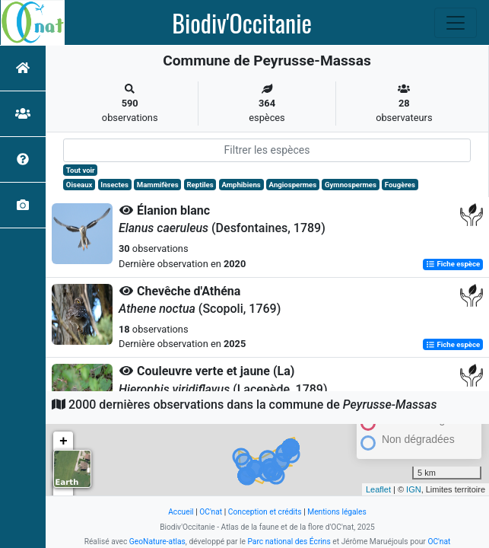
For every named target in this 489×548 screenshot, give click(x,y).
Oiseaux (79, 184)
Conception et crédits (265, 512)
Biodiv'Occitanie (242, 23)
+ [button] (63, 441)
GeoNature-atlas (157, 541)
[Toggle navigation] (455, 23)
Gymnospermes (350, 184)
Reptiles (199, 184)
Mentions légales (337, 512)
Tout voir (80, 170)
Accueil (180, 512)
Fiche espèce (453, 264)
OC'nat (210, 512)
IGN (413, 489)
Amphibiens (240, 184)
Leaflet (378, 489)
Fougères (400, 184)
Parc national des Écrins (288, 541)
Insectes (114, 184)
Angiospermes (293, 184)
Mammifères (158, 184)
